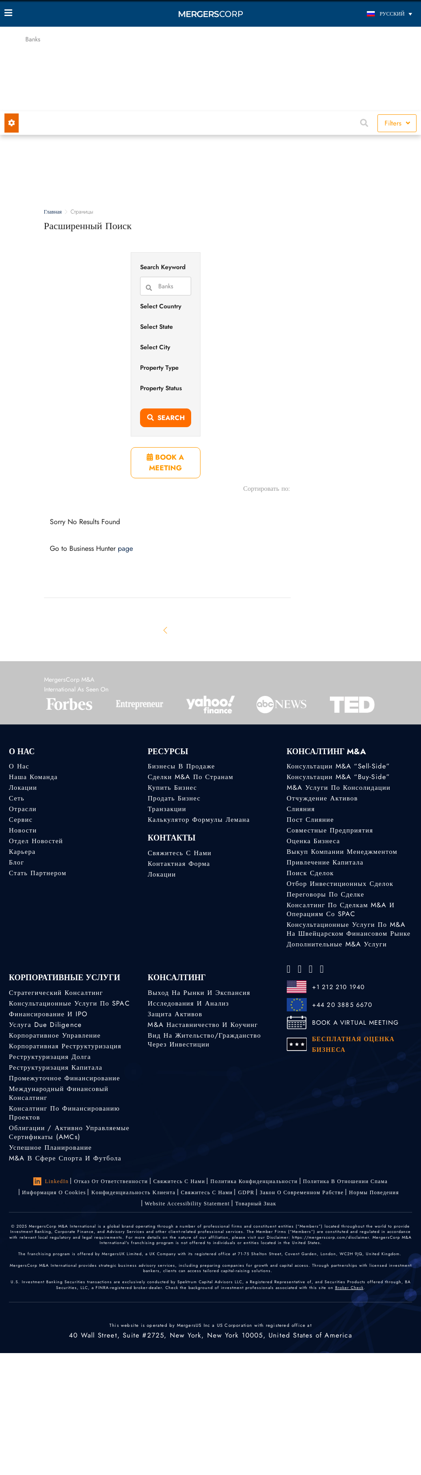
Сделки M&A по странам (190, 776)
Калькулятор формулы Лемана (199, 819)
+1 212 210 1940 (338, 986)
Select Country (160, 306)
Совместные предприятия (330, 830)
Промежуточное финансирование (64, 1078)
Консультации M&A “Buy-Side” (338, 776)
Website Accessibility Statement (187, 1203)
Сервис (20, 819)
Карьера (22, 851)
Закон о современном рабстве (302, 1192)
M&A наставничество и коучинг (203, 1024)
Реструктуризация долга (50, 1056)
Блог (16, 862)
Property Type (159, 367)
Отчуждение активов (322, 798)
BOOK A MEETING (165, 462)
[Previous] (166, 630)
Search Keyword (162, 267)
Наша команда (33, 776)
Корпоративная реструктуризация (65, 1046)
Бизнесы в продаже (181, 766)
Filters (397, 123)
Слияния (301, 808)
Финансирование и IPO (48, 1014)
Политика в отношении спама (345, 1181)
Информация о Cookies (54, 1192)
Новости (23, 830)
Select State (156, 326)
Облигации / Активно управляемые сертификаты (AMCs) (69, 1132)
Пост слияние (310, 819)
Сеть (16, 798)
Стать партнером (37, 873)
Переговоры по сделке (326, 894)
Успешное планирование (50, 1147)
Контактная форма (179, 863)
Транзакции (167, 808)
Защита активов (175, 1014)
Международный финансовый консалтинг (58, 1093)
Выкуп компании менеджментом (342, 851)
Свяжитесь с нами (179, 853)
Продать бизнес (174, 798)
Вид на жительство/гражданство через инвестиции (204, 1040)
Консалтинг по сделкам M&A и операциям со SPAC (341, 909)
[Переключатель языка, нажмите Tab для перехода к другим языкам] (365, 13)
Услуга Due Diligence (45, 1024)
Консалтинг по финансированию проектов (64, 1113)
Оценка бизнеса (313, 841)
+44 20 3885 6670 (342, 1004)
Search (166, 418)
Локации (23, 787)
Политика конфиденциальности (253, 1181)
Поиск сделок (310, 873)
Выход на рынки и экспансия (199, 992)
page (125, 548)
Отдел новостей (36, 841)
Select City (155, 347)
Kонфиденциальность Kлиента (133, 1192)
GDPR (246, 1192)
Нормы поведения (374, 1192)
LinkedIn (51, 1181)
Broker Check (349, 1287)
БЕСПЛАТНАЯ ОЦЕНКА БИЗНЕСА (353, 1044)
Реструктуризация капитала (55, 1067)
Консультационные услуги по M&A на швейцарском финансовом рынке (349, 929)
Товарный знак (255, 1203)
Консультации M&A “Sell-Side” (338, 766)
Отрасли (22, 808)
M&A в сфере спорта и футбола (65, 1158)
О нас (19, 766)
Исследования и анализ (188, 1003)
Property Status (161, 388)
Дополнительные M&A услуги (337, 944)
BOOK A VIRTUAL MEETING (355, 1022)
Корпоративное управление (55, 1035)
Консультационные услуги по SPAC (69, 1003)
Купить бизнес (172, 787)
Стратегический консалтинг (56, 992)
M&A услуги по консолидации (339, 787)
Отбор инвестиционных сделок (340, 883)
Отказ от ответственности (111, 1181)
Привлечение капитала (325, 862)
